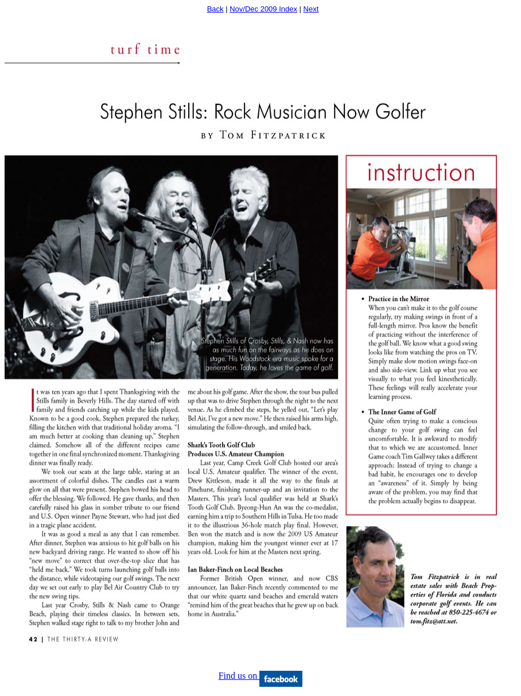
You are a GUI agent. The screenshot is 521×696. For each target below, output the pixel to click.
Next (311, 9)
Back (215, 9)
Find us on (261, 676)
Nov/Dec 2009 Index (263, 9)
